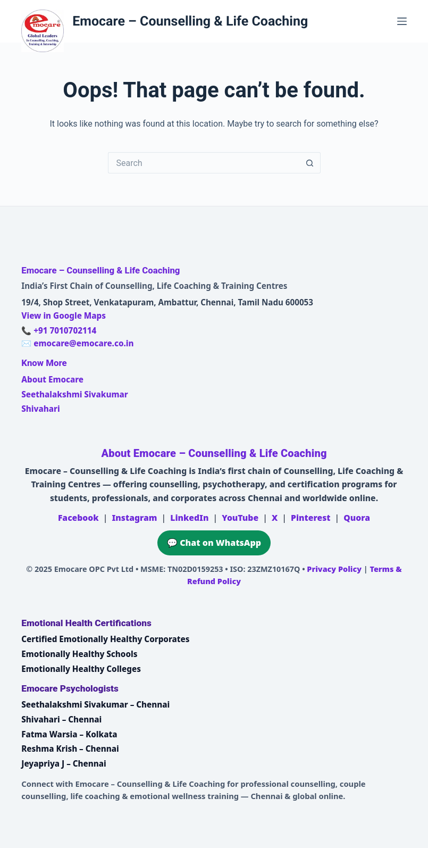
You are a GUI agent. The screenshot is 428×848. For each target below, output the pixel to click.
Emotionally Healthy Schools (79, 654)
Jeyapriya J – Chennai (63, 763)
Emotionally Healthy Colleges (81, 668)
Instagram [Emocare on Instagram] (134, 517)
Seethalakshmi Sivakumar (74, 394)
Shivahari (40, 408)
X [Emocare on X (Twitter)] (275, 517)
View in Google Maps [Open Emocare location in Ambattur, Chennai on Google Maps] (63, 315)
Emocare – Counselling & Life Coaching (190, 21)
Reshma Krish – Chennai (70, 748)
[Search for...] (203, 162)
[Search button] (310, 162)
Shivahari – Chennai (61, 719)
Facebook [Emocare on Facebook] (78, 517)
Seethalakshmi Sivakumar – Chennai (95, 704)
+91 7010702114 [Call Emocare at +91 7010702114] (64, 330)
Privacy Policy (334, 569)
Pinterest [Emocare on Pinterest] (310, 517)
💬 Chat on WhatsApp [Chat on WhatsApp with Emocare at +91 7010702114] (214, 542)
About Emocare (52, 379)
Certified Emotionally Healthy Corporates (105, 639)
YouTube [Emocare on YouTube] (240, 517)
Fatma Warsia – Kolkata (69, 734)
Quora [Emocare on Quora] (356, 517)
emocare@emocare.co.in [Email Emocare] (83, 343)
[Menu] (402, 21)
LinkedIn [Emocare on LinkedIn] (189, 517)
